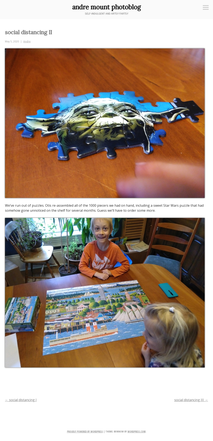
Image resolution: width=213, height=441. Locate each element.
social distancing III (191, 400)
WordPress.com (137, 431)
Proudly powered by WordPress (85, 431)
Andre (27, 41)
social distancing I (21, 400)
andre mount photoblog (106, 7)
